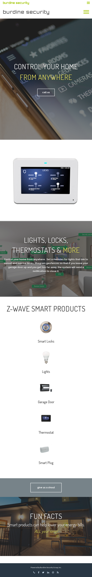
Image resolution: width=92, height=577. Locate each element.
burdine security (26, 12)
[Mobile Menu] (86, 12)
